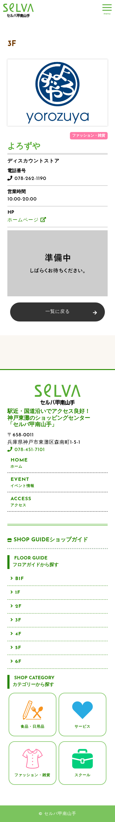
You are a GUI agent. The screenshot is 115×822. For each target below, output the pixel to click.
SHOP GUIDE (47, 540)
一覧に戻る (57, 312)
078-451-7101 (26, 449)
